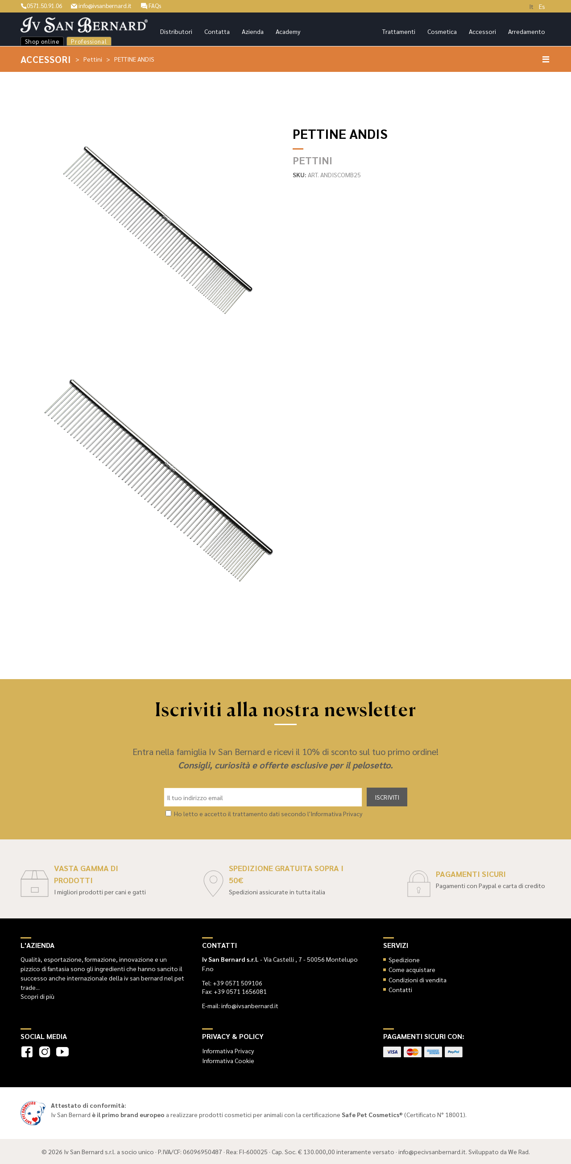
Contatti (400, 989)
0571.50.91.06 (43, 5)
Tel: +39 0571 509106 (232, 983)
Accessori (482, 31)
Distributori (176, 31)
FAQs (160, 5)
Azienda (253, 31)
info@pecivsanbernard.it (432, 1151)
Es (542, 6)
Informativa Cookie (228, 1060)
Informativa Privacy (228, 1051)
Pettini (93, 59)
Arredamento (526, 31)
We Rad (518, 1151)
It (531, 6)
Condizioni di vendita (418, 979)
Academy (288, 31)
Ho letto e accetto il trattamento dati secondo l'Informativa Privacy (268, 813)
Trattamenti (398, 31)
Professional (89, 41)
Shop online (42, 41)
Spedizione (404, 959)
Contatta (217, 31)
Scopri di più (37, 996)
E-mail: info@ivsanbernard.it (240, 1005)
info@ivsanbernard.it (108, 5)
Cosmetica (442, 31)
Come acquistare (412, 969)
